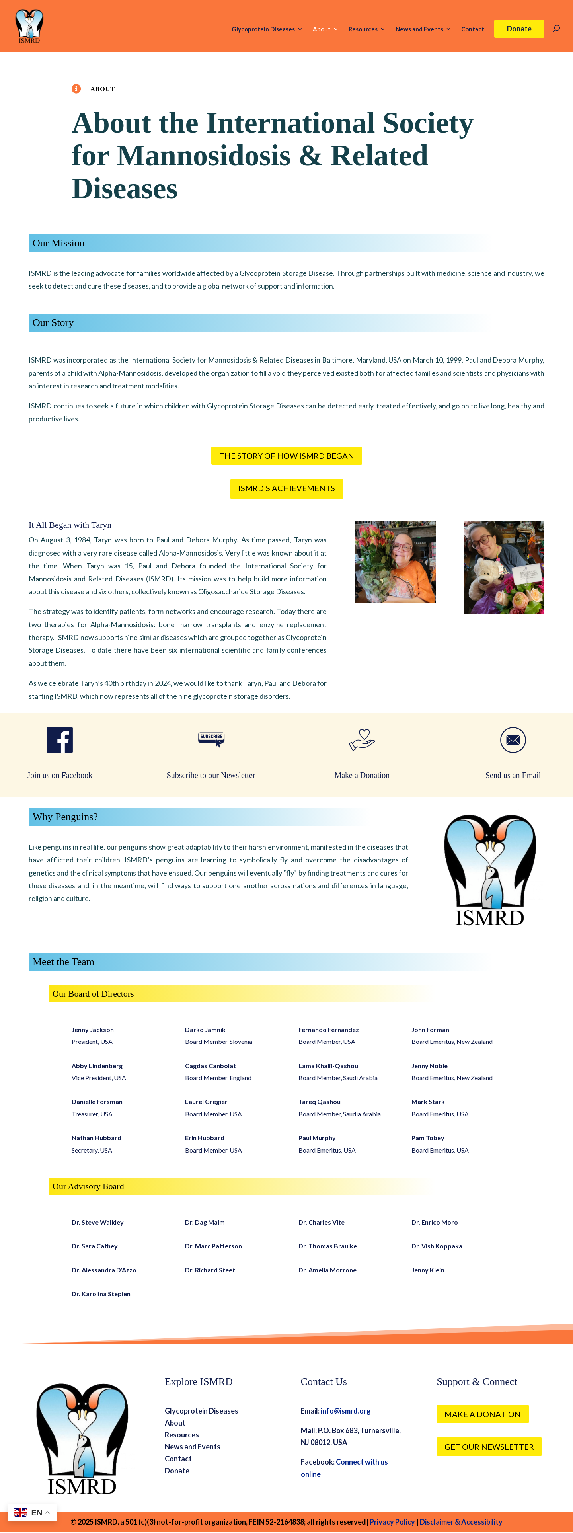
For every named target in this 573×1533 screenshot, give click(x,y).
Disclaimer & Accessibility (461, 1521)
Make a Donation (362, 775)
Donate (519, 28)
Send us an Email (513, 775)
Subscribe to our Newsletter (211, 775)
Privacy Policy (391, 1521)
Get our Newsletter (489, 1446)
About (322, 29)
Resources (363, 29)
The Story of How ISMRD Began (286, 455)
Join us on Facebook (59, 775)
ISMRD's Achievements (286, 488)
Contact (472, 29)
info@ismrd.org (346, 1410)
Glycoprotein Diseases (263, 29)
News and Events (419, 29)
